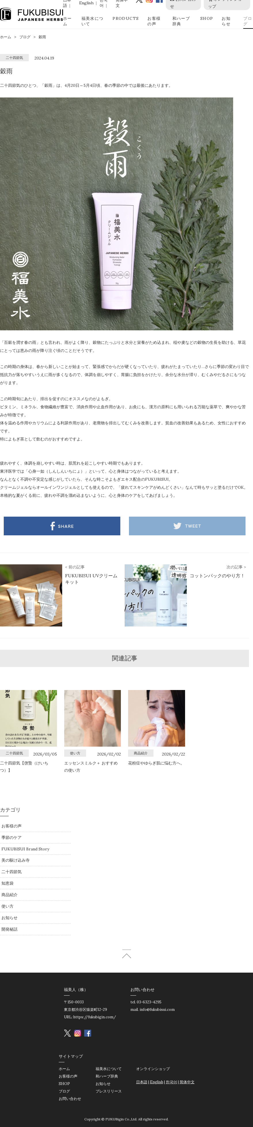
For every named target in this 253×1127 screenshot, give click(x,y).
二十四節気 (11, 871)
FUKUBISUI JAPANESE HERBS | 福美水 (31, 14)
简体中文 (187, 1082)
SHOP (206, 18)
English (86, 2)
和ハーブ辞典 (181, 21)
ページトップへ (126, 954)
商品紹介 (9, 894)
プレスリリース (109, 1091)
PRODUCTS (126, 18)
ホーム (67, 21)
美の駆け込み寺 (15, 860)
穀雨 (42, 36)
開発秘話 (9, 929)
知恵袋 (7, 883)
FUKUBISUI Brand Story (25, 849)
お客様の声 (154, 21)
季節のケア (11, 837)
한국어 (171, 1082)
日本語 (141, 1082)
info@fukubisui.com (157, 1009)
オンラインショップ (153, 1068)
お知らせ (226, 21)
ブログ (247, 21)
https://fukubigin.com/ (94, 1017)
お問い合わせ (70, 1098)
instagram (77, 1033)
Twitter (187, 526)
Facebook (62, 526)
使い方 (7, 906)
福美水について (92, 21)
